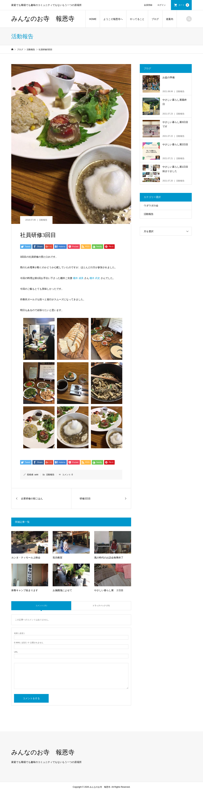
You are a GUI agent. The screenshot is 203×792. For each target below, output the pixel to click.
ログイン (161, 5)
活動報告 (43, 220)
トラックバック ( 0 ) (101, 605)
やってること (137, 19)
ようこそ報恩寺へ (113, 19)
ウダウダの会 (151, 205)
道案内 (169, 19)
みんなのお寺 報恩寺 (42, 18)
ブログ (155, 19)
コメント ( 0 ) (41, 605)
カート (183, 5)
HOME (92, 19)
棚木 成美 (78, 278)
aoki (36, 474)
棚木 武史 (95, 278)
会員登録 (148, 5)
